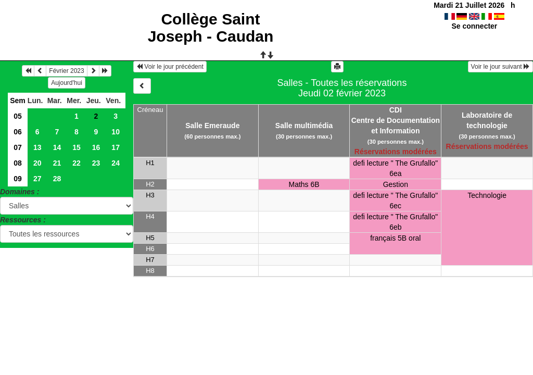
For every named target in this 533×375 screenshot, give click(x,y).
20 (37, 163)
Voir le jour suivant (500, 66)
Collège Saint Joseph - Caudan (211, 27)
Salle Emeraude (212, 125)
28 (57, 178)
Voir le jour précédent (170, 66)
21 (57, 163)
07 (18, 147)
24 (115, 163)
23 (96, 163)
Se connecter (474, 26)
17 (115, 147)
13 (37, 147)
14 (57, 147)
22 (76, 163)
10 (115, 132)
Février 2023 (66, 70)
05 (18, 116)
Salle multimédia (304, 125)
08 (18, 163)
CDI (395, 110)
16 (96, 147)
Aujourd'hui (66, 82)
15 (76, 147)
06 (18, 132)
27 (37, 178)
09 (18, 178)
